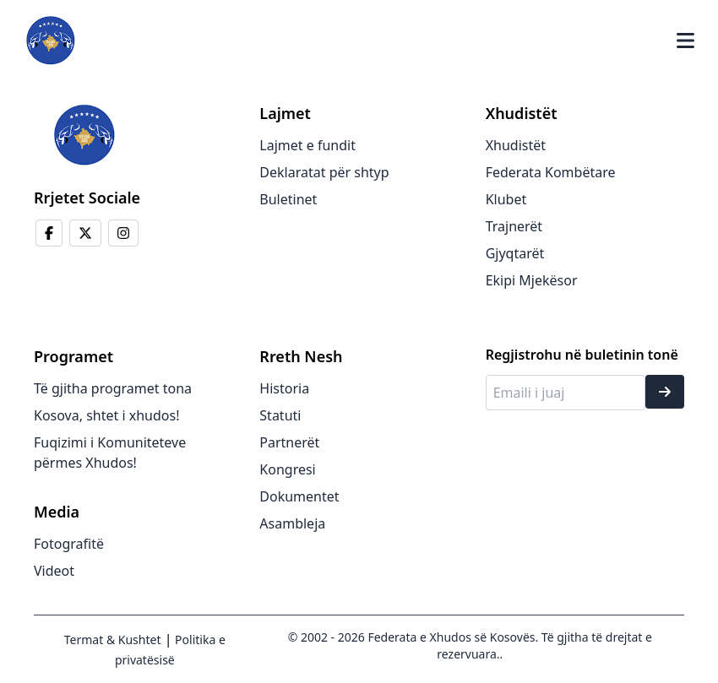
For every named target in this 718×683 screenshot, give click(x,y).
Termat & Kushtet (112, 640)
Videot (54, 570)
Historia (284, 388)
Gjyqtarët (515, 253)
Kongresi (287, 469)
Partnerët (289, 442)
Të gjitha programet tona (113, 388)
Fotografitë (69, 543)
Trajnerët (514, 226)
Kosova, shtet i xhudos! (106, 415)
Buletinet (288, 199)
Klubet (506, 199)
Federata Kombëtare (551, 172)
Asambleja (292, 523)
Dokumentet (299, 496)
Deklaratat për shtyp (324, 172)
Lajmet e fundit (307, 145)
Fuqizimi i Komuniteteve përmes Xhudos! (110, 452)
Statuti (280, 415)
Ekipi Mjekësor (532, 280)
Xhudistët (516, 145)
